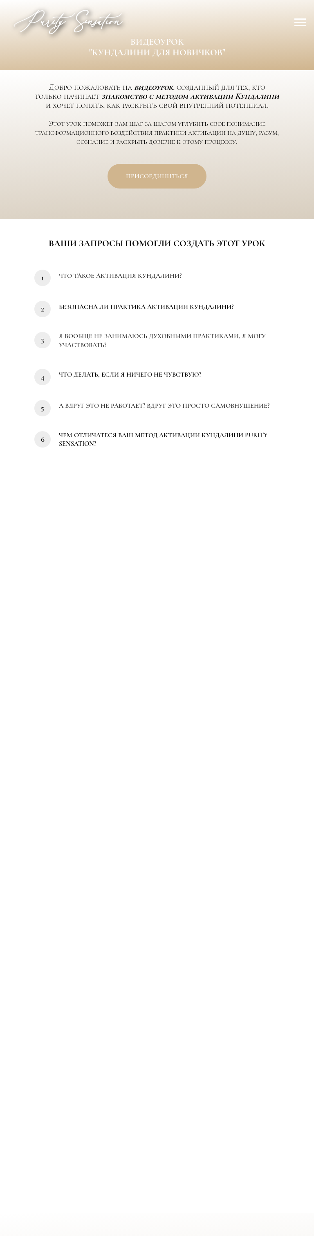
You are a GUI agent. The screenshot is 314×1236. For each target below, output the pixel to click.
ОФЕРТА (212, 1200)
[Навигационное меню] (300, 22)
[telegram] (147, 1175)
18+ (221, 1207)
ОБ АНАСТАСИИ (114, 1200)
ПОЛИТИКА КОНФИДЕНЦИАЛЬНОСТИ (146, 1207)
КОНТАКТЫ (169, 1200)
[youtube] (166, 1175)
